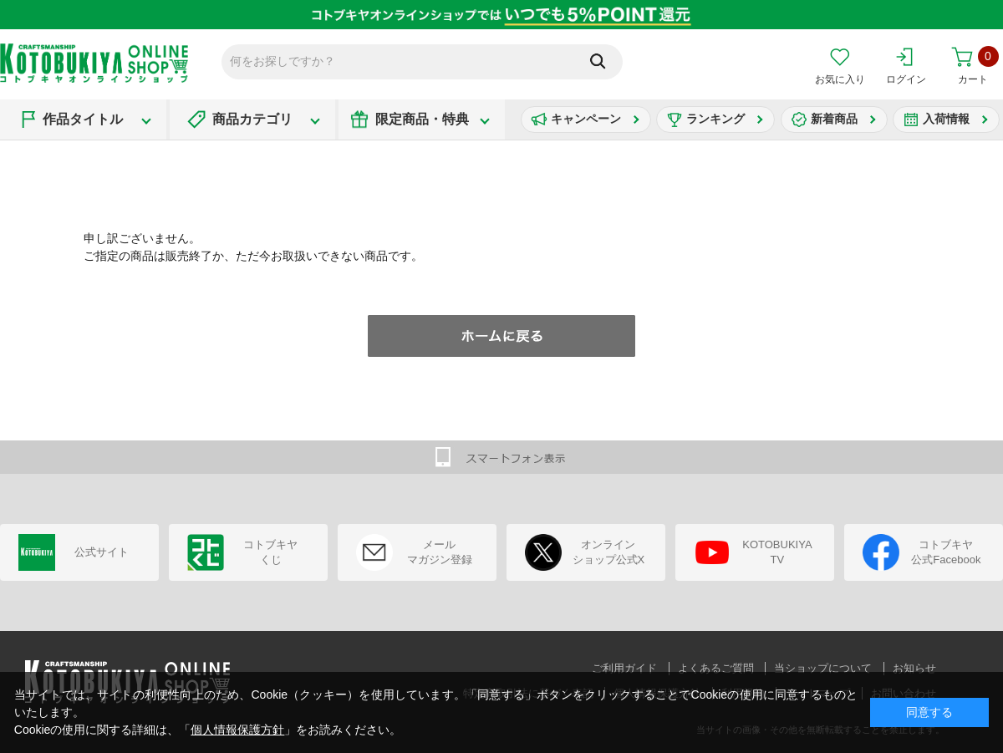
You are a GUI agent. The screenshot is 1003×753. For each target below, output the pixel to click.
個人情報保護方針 (237, 729)
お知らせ (914, 668)
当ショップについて (823, 668)
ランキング (715, 118)
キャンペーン (586, 118)
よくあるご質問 (716, 668)
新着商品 (834, 118)
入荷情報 (946, 118)
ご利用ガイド (624, 668)
